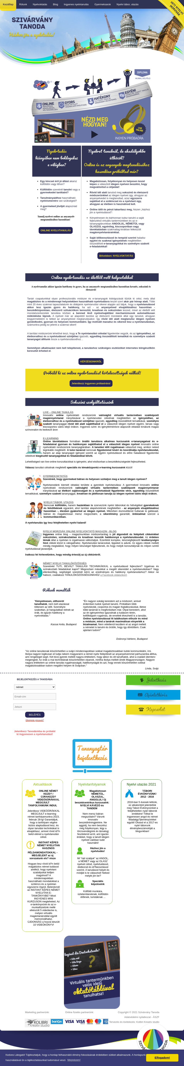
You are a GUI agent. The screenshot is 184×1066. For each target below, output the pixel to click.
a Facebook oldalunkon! (113, 574)
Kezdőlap (8, 4)
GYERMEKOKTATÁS (55, 476)
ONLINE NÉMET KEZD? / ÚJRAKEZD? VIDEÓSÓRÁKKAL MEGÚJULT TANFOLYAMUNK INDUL (44, 798)
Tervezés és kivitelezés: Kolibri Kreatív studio (134, 1021)
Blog (55, 4)
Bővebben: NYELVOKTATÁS (116, 255)
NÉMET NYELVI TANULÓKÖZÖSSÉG (65, 563)
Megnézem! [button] (74, 1059)
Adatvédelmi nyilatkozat (137, 1017)
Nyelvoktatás (40, 4)
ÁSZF (156, 1017)
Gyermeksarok (103, 4)
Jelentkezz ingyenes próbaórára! (91, 383)
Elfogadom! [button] (162, 1057)
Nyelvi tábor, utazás (127, 4)
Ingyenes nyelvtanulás (76, 4)
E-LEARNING (51, 438)
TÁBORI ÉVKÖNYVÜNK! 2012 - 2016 (147, 793)
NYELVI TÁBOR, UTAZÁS (59, 502)
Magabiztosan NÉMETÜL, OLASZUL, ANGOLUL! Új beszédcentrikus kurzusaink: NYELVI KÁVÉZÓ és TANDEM (92, 799)
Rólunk (23, 4)
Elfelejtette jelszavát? (35, 720)
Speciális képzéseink (97, 882)
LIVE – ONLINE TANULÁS (58, 412)
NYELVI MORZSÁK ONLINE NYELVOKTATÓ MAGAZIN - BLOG (80, 531)
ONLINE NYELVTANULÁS (56, 230)
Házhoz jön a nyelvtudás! (97, 850)
